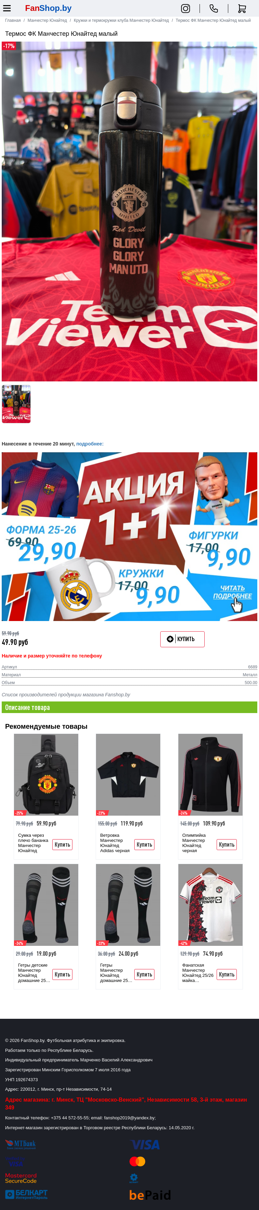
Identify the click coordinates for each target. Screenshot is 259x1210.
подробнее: (90, 444)
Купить (62, 844)
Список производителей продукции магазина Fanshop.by (66, 694)
